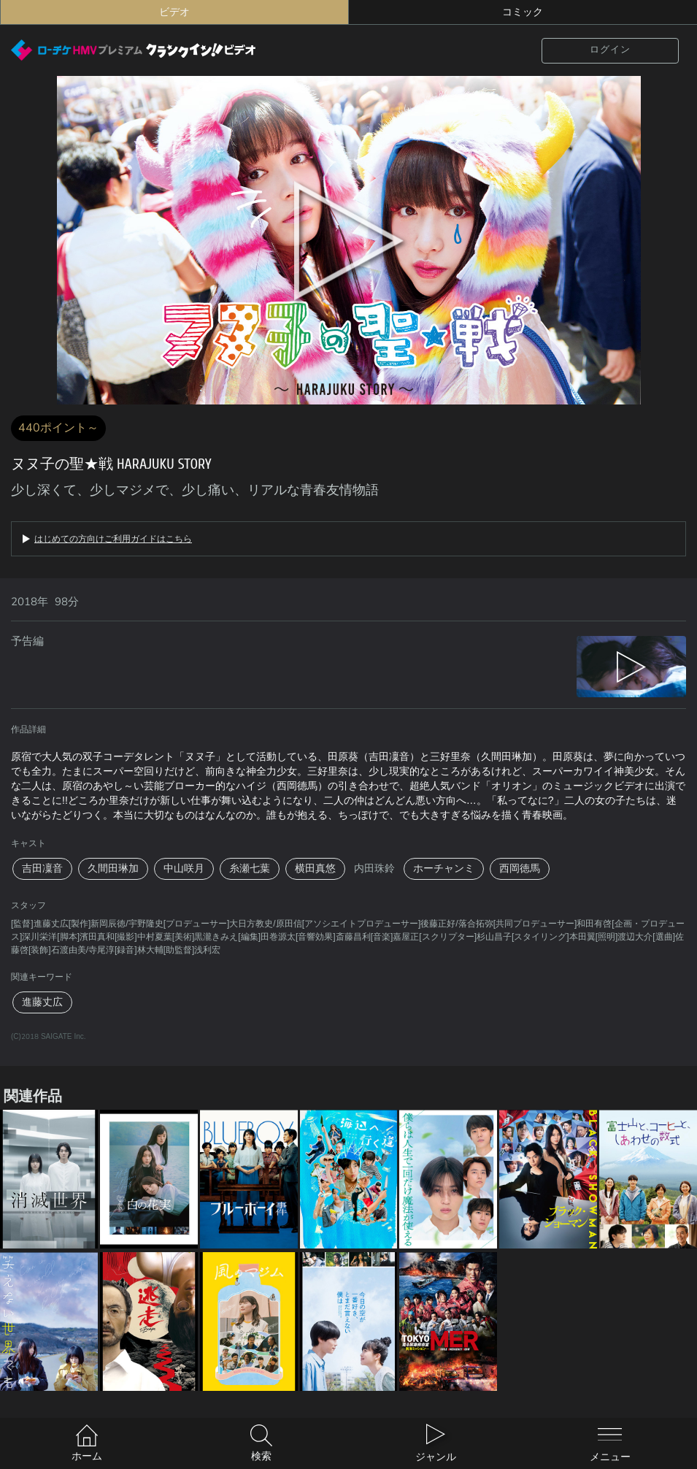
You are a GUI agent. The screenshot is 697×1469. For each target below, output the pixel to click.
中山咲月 (183, 868)
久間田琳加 (113, 868)
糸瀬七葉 (249, 868)
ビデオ (174, 12)
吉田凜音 (42, 868)
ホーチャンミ (443, 868)
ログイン (610, 49)
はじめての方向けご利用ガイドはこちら (113, 539)
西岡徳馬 (519, 868)
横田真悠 (315, 868)
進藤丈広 (42, 1002)
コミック (522, 12)
